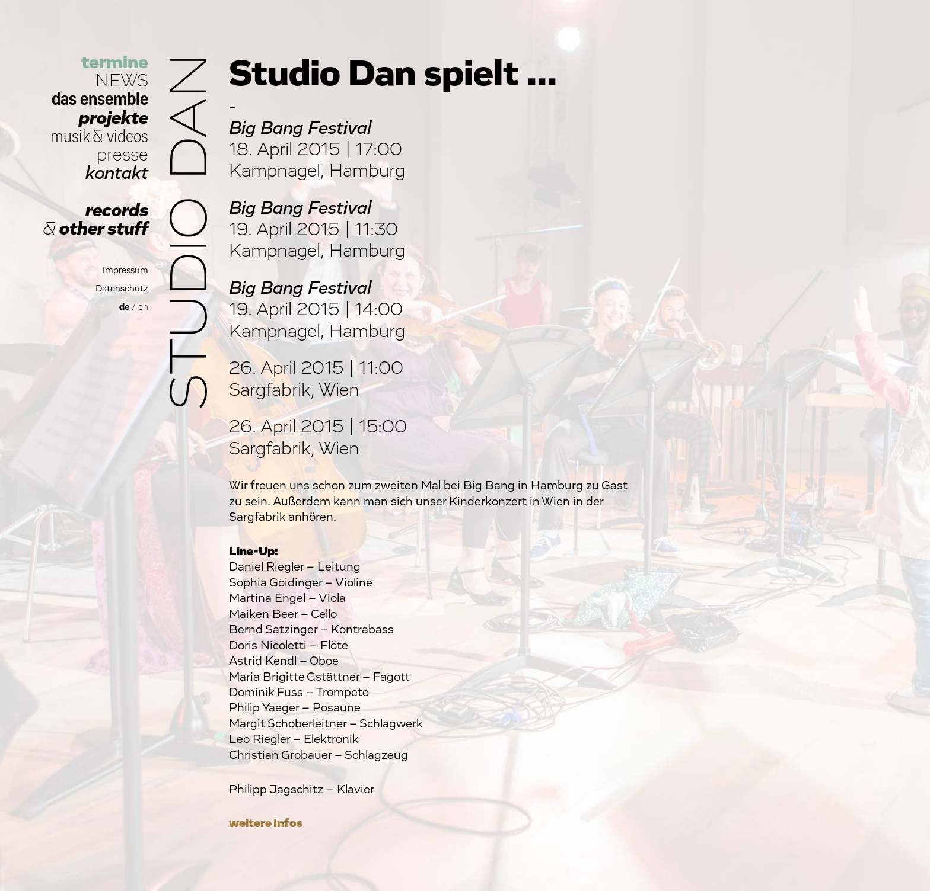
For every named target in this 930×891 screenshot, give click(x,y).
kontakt (116, 173)
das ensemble (100, 99)
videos (127, 136)
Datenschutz (121, 288)
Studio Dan (191, 232)
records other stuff (95, 219)
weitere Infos (265, 823)
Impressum (125, 270)
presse (122, 155)
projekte (113, 118)
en (143, 307)
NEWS (121, 81)
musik (70, 136)
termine (114, 62)
